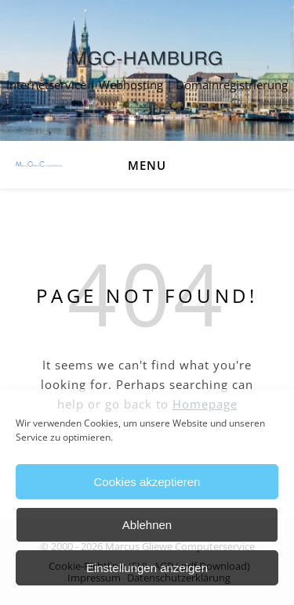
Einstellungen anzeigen (147, 567)
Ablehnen (147, 524)
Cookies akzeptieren (147, 481)
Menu (147, 165)
